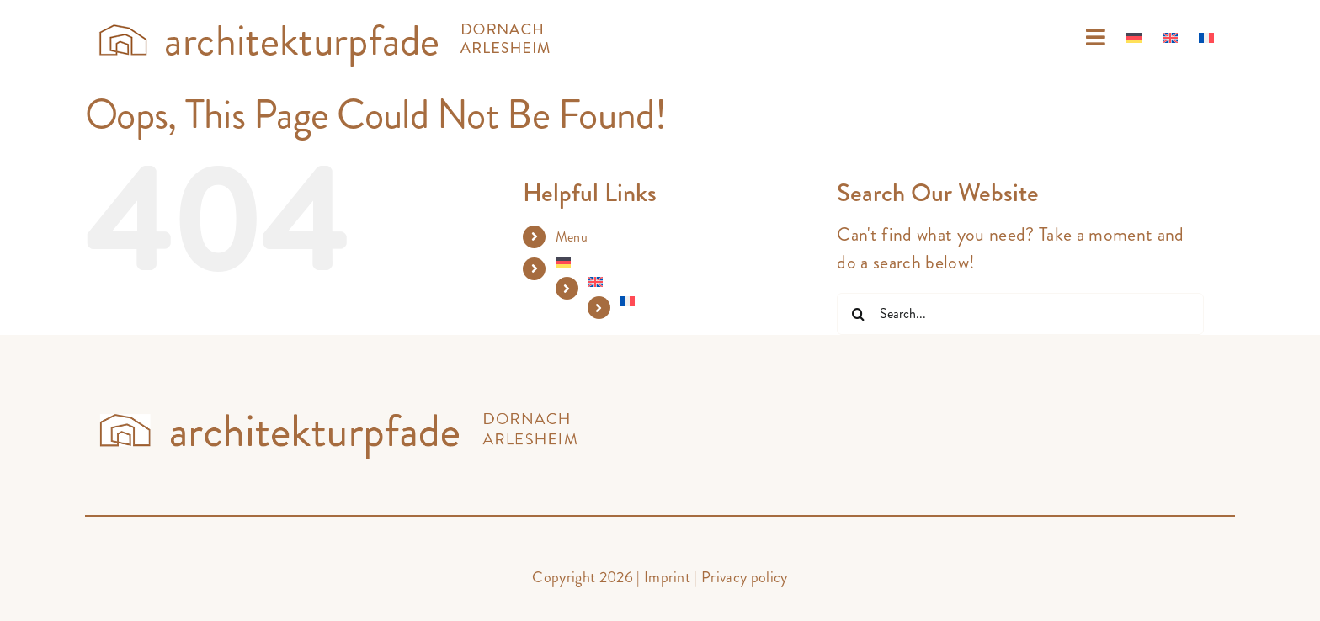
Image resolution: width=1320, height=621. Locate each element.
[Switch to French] (1206, 38)
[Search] (858, 314)
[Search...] (1020, 314)
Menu (572, 237)
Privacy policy (744, 577)
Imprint (667, 577)
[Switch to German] (1134, 38)
